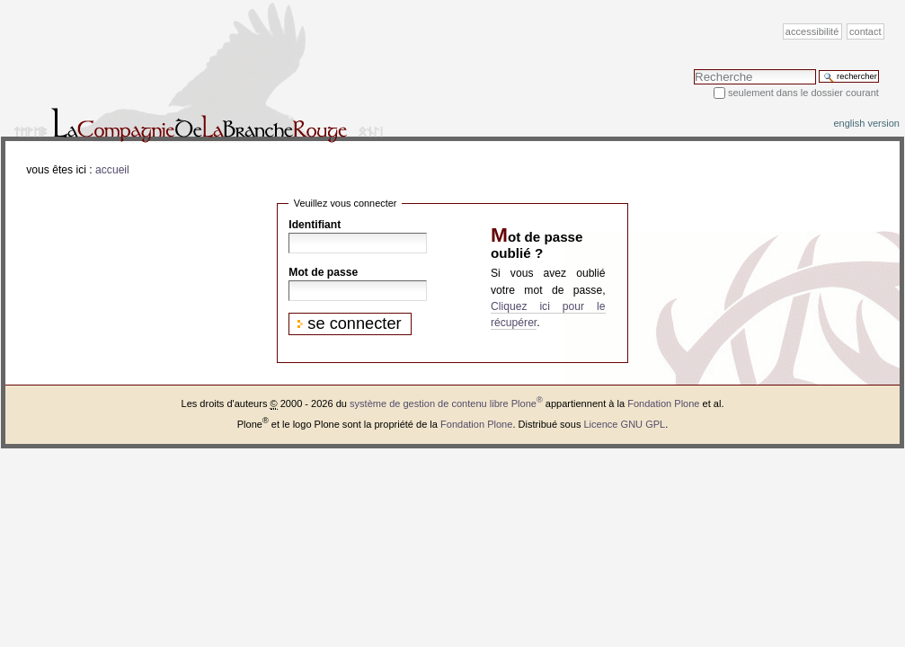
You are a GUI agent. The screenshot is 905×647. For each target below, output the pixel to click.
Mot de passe (323, 272)
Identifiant (314, 224)
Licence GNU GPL (624, 424)
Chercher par (693, 68)
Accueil (112, 170)
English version (866, 123)
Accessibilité (811, 31)
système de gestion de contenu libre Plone (446, 403)
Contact (865, 31)
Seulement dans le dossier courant (803, 92)
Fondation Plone (663, 403)
